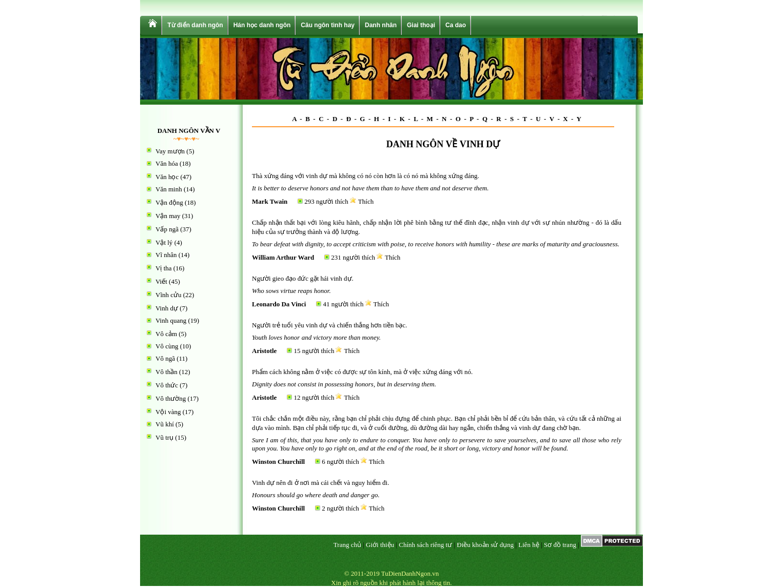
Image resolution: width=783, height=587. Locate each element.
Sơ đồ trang (560, 545)
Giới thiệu (380, 545)
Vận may (168, 216)
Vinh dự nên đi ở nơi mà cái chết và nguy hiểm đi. (320, 482)
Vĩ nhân (166, 255)
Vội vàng (168, 412)
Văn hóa (166, 163)
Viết (161, 281)
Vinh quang (170, 320)
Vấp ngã (167, 229)
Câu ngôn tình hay (328, 25)
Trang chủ (347, 545)
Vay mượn (170, 151)
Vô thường (170, 398)
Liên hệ (528, 545)
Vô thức (166, 385)
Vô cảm (166, 334)
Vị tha (163, 268)
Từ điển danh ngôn (195, 25)
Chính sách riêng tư (425, 545)
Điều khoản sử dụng (485, 545)
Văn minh (168, 189)
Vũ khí (164, 424)
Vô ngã (165, 358)
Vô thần (166, 372)
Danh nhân (381, 25)
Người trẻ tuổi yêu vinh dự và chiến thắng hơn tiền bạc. (329, 325)
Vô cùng (166, 346)
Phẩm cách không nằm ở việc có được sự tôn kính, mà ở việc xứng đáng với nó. (362, 372)
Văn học (167, 177)
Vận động (169, 202)
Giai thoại (421, 25)
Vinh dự (166, 308)
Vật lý (163, 242)
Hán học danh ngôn (262, 25)
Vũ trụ (164, 437)
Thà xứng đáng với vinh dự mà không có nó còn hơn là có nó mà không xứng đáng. (365, 176)
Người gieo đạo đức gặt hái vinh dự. (303, 278)
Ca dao (455, 25)
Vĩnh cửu (168, 295)
